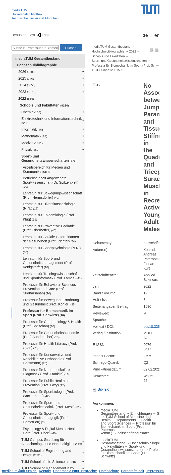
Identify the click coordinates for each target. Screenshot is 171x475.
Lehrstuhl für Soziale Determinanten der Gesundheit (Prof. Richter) (51, 239)
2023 (26, 92)
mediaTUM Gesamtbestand (38, 59)
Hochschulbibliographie (37, 65)
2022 (26, 98)
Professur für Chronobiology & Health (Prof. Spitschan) (52, 324)
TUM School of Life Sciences (48, 462)
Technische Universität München (35, 18)
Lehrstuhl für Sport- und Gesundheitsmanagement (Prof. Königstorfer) (48, 262)
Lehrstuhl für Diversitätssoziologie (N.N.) (49, 206)
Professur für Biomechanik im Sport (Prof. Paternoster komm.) (128, 428)
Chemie (31, 112)
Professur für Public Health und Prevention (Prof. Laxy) (47, 383)
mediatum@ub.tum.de (19, 471)
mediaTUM (20, 10)
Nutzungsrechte (84, 471)
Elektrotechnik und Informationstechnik (51, 120)
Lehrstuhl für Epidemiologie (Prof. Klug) (49, 217)
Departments (126, 420)
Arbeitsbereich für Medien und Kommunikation (46, 169)
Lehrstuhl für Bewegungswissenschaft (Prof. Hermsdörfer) (52, 195)
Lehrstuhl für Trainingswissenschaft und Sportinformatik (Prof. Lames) (52, 276)
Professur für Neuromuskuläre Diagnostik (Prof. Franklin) (46, 372)
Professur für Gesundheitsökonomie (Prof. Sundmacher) (51, 335)
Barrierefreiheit (132, 471)
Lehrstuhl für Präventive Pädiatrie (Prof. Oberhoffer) (49, 228)
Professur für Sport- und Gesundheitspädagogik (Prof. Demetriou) (45, 417)
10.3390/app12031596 (107, 70)
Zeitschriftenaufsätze (133, 433)
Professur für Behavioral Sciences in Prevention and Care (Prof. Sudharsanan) (51, 289)
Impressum (155, 471)
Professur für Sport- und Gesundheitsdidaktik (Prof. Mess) (52, 405)
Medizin (32, 143)
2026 (26, 72)
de (145, 35)
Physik (30, 149)
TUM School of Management (47, 468)
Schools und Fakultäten (44, 105)
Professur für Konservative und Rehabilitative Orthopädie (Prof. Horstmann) (47, 359)
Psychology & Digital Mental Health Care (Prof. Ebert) (50, 431)
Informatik (32, 129)
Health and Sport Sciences (125, 421)
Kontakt (45, 471)
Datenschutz (109, 471)
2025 (26, 78)
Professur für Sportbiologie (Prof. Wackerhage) (48, 394)
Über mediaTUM (66, 471)
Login (43, 35)
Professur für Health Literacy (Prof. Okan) (50, 346)
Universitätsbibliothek (27, 14)
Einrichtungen (141, 413)
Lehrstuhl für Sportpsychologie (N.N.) (52, 250)
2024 (26, 85)
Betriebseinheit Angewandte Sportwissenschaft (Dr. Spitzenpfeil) (50, 182)
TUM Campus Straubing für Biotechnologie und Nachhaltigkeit (51, 442)
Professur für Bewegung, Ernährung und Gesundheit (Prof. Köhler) (51, 302)
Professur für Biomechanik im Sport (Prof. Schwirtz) (48, 313)
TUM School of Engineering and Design (46, 453)
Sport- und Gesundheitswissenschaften (49, 158)
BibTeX (101, 389)
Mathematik (34, 136)
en (156, 35)
